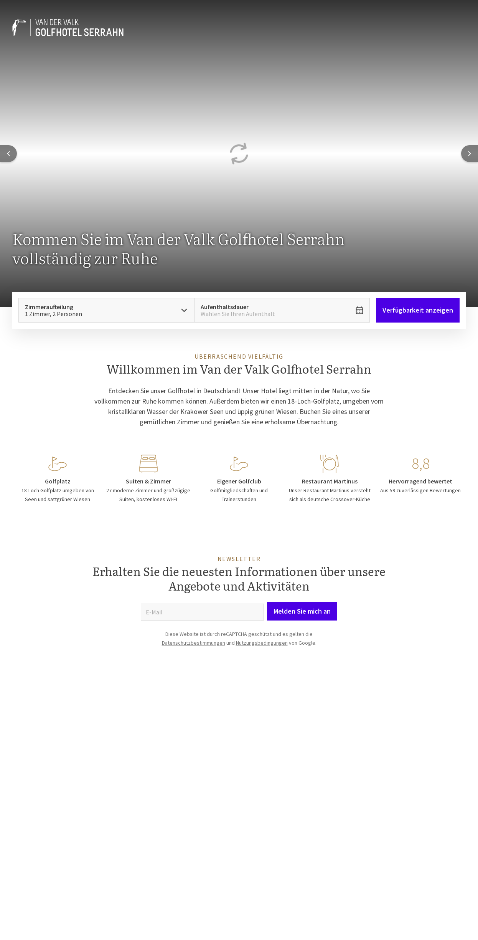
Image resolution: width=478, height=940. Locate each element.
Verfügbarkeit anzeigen (417, 310)
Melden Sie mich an (302, 611)
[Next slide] (469, 153)
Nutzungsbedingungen (262, 642)
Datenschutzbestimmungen (193, 642)
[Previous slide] (8, 153)
